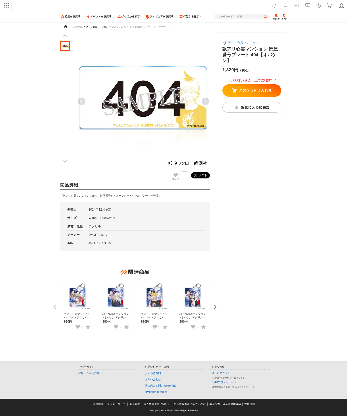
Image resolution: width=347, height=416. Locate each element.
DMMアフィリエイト (224, 382)
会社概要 (98, 404)
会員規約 (134, 404)
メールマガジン (221, 373)
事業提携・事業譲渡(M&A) (225, 404)
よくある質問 (153, 373)
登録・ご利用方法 (89, 373)
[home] (66, 26)
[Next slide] (205, 101)
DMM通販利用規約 (156, 392)
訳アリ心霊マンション (243, 43)
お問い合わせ (153, 379)
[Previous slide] (81, 101)
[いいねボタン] (175, 175)
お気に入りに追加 (252, 107)
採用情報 (249, 404)
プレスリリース (116, 404)
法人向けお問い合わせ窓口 (161, 385)
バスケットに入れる (252, 90)
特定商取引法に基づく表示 (190, 404)
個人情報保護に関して (157, 404)
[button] (65, 46)
